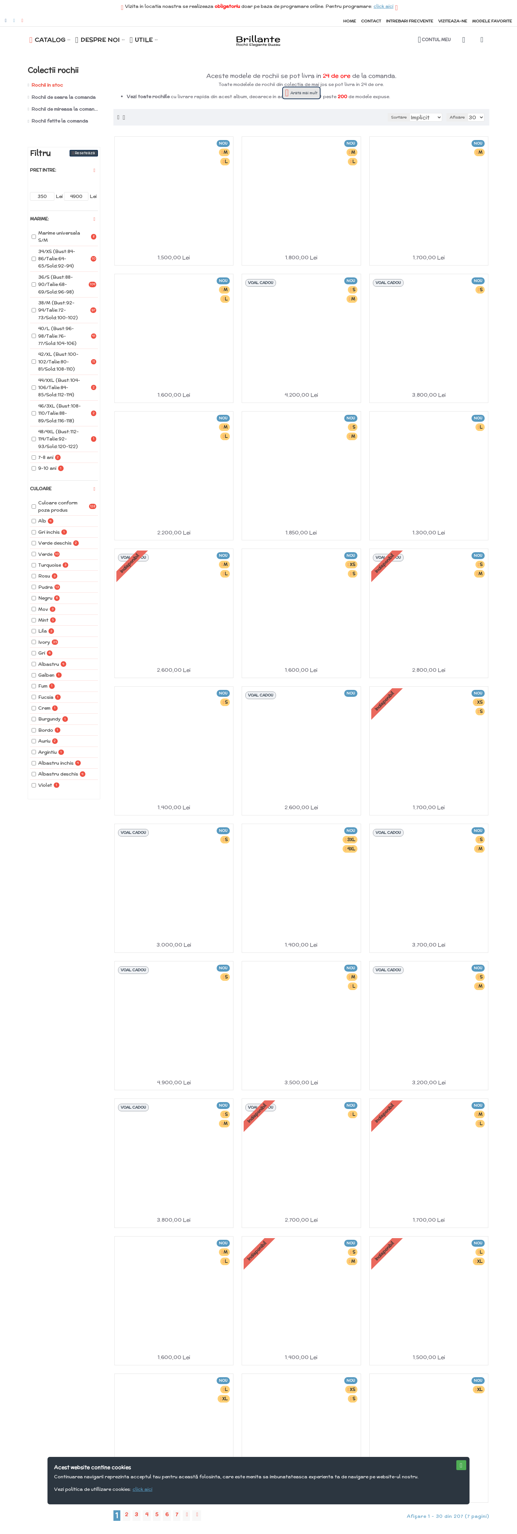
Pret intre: (43, 170)
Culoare (40, 489)
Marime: (39, 219)
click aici (383, 6)
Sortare (386, 117)
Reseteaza (85, 153)
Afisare (459, 117)
